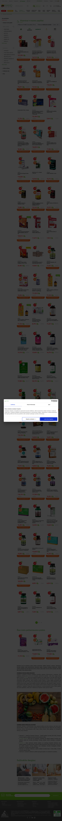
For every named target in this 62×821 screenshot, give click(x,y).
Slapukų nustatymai (31, 419)
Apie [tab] (49, 404)
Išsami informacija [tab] (31, 404)
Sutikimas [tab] (13, 404)
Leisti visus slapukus (48, 419)
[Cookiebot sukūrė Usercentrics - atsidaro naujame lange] (52, 401)
